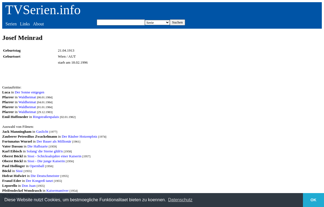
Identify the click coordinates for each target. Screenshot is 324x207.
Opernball (37, 166)
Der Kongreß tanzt (39, 181)
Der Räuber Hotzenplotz (79, 136)
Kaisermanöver (57, 190)
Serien (11, 24)
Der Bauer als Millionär (54, 141)
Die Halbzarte (37, 146)
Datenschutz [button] (180, 199)
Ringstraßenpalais (46, 117)
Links (25, 24)
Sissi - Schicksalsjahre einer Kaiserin (54, 156)
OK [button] (314, 200)
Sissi (19, 171)
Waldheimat (27, 97)
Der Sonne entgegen (29, 92)
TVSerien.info (43, 9)
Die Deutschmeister (45, 176)
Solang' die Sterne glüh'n (45, 151)
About (38, 24)
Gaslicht (42, 131)
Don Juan (29, 186)
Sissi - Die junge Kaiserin (46, 161)
